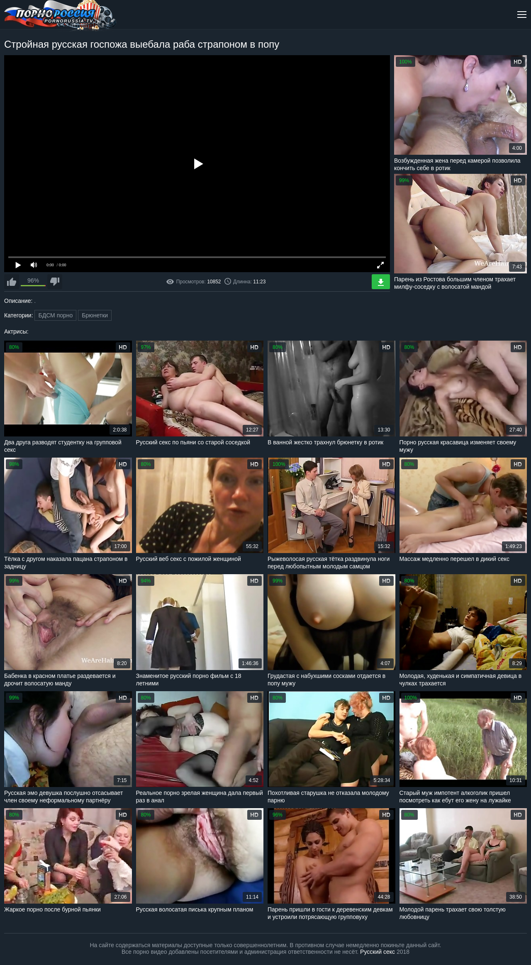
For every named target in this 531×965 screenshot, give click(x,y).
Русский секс (377, 951)
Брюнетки (95, 315)
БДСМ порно (55, 315)
